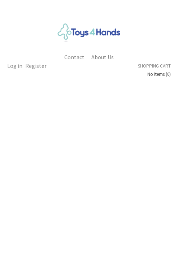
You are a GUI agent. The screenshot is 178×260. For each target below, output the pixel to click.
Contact (74, 57)
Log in (14, 65)
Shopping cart (154, 66)
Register (36, 65)
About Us (102, 57)
